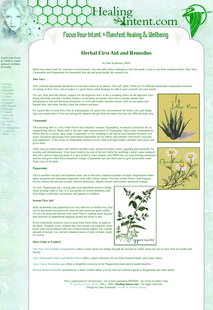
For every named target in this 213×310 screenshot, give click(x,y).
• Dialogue (7, 109)
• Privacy (6, 124)
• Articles (6, 87)
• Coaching (7, 93)
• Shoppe (6, 96)
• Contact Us (8, 130)
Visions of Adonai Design (131, 287)
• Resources (7, 99)
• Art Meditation (10, 127)
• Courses (6, 112)
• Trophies (6, 102)
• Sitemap (6, 84)
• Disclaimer (8, 121)
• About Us (7, 118)
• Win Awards (8, 105)
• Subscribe (7, 115)
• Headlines (7, 90)
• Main (5, 133)
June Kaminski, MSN (85, 284)
